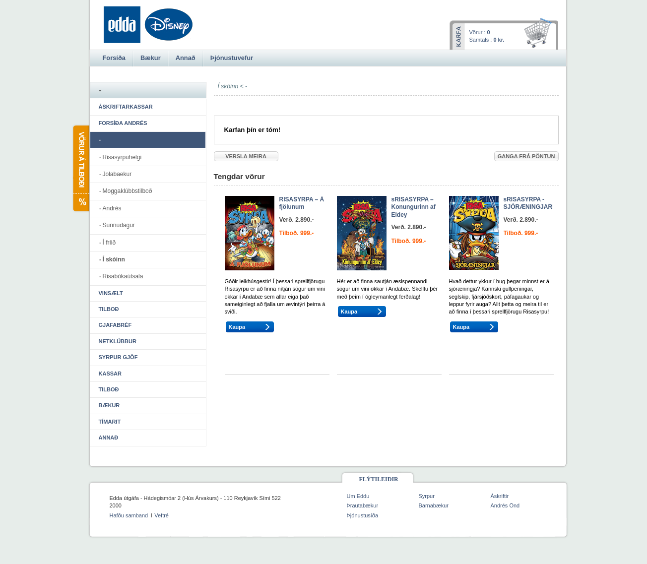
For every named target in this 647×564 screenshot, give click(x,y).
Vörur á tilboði (80, 168)
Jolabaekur (117, 174)
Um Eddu (358, 496)
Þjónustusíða (363, 515)
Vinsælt (111, 293)
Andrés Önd (505, 505)
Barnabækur (434, 505)
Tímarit (110, 422)
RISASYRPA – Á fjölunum (301, 203)
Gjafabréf (115, 325)
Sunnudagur (119, 225)
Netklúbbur (117, 341)
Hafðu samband (129, 515)
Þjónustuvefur (231, 58)
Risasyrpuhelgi (122, 157)
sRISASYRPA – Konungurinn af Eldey (413, 207)
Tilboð (109, 309)
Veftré (161, 515)
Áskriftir (500, 496)
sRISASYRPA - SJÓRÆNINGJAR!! (530, 203)
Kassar (110, 373)
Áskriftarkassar (126, 107)
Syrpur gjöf (118, 357)
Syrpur (427, 496)
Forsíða (114, 58)
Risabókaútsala (123, 276)
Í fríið (109, 242)
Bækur (109, 405)
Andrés (112, 208)
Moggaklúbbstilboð (127, 191)
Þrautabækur (363, 505)
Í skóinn (114, 259)
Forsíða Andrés (123, 123)
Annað (109, 437)
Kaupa (237, 327)
